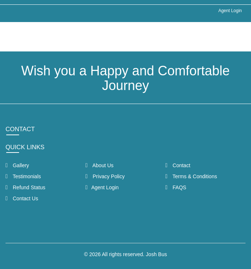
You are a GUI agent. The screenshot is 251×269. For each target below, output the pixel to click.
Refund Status (25, 187)
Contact (177, 165)
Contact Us (22, 198)
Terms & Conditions (191, 176)
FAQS (175, 187)
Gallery (17, 165)
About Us (100, 165)
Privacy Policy (105, 176)
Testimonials (23, 176)
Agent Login (230, 10)
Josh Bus (156, 254)
